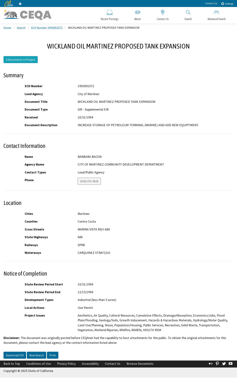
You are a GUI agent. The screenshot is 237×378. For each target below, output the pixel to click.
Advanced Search (217, 14)
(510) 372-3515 (89, 181)
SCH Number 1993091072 (46, 28)
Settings (227, 3)
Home (7, 28)
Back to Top (11, 364)
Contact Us (211, 3)
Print (52, 355)
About (137, 14)
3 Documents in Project (20, 60)
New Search (36, 355)
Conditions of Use (38, 364)
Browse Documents (140, 364)
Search (188, 14)
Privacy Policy (66, 364)
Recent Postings (109, 14)
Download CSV (15, 355)
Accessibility (90, 364)
